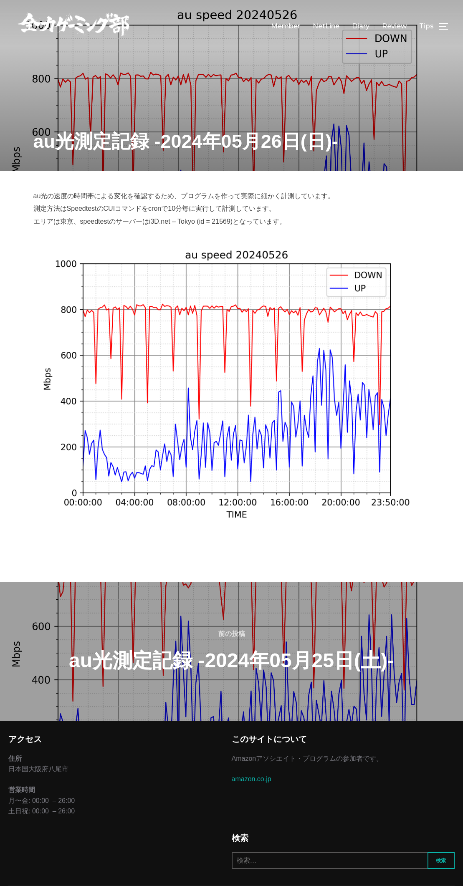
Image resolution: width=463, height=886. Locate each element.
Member (285, 26)
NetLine (326, 26)
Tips (426, 26)
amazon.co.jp (251, 779)
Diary (360, 26)
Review (394, 26)
